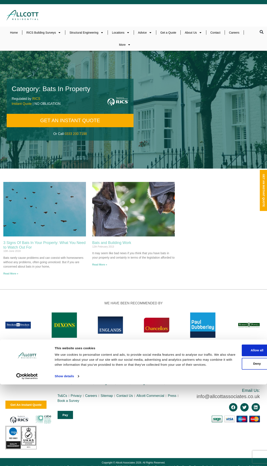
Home (14, 32)
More (125, 44)
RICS (36, 98)
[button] (261, 32)
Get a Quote (168, 32)
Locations (121, 32)
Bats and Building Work (111, 243)
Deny (232, 440)
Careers (234, 32)
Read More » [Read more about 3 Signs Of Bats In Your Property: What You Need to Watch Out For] (10, 273)
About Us (193, 32)
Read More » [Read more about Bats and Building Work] (99, 264)
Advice (145, 32)
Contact (215, 32)
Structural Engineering (86, 32)
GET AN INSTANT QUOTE (70, 120)
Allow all (232, 427)
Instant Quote (22, 103)
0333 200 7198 (76, 134)
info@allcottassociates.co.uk (228, 396)
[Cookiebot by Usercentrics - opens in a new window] (27, 458)
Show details (64, 458)
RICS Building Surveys (43, 32)
